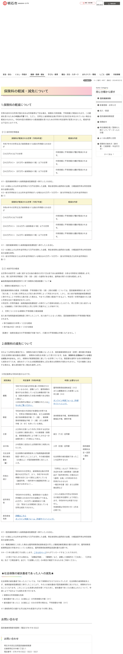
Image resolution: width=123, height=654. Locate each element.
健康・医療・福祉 (12, 606)
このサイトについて (17, 614)
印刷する (88, 14)
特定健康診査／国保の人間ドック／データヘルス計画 (110, 63)
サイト (107, 614)
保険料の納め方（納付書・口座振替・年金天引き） (110, 79)
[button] (80, 3)
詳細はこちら (20, 449)
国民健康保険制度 (107, 50)
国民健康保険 (105, 32)
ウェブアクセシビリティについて (45, 614)
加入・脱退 (104, 44)
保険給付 (103, 55)
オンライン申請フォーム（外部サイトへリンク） (35, 452)
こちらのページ (40, 486)
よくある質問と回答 (108, 72)
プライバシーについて (74, 614)
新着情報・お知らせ (108, 39)
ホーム (3, 606)
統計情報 (67, 644)
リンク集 (93, 614)
